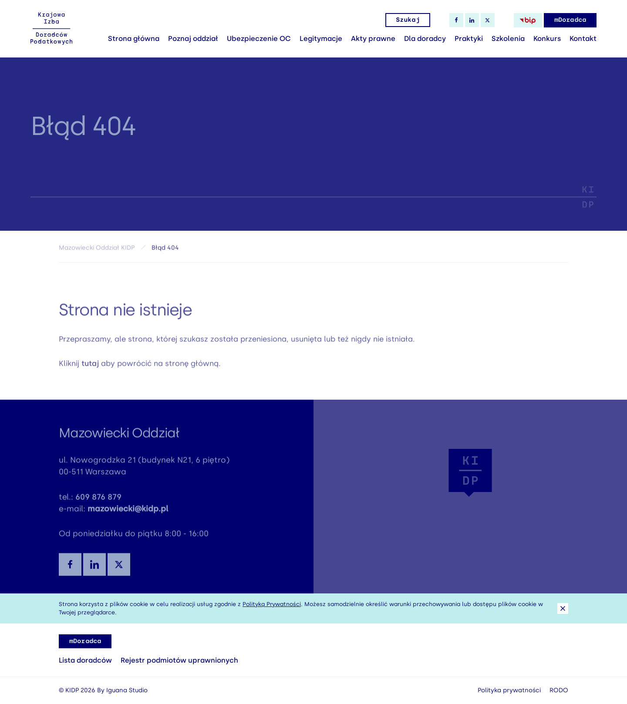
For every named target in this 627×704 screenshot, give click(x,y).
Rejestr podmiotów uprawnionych (179, 660)
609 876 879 (98, 500)
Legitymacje (321, 38)
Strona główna (133, 38)
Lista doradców (85, 660)
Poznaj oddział (193, 38)
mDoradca (570, 20)
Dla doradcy (425, 38)
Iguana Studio (127, 690)
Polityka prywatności (509, 690)
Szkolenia (508, 38)
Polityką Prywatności (272, 604)
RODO (558, 690)
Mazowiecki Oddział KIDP (97, 250)
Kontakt (583, 38)
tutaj (90, 366)
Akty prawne (373, 38)
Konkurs (547, 38)
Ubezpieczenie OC (259, 38)
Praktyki (469, 38)
